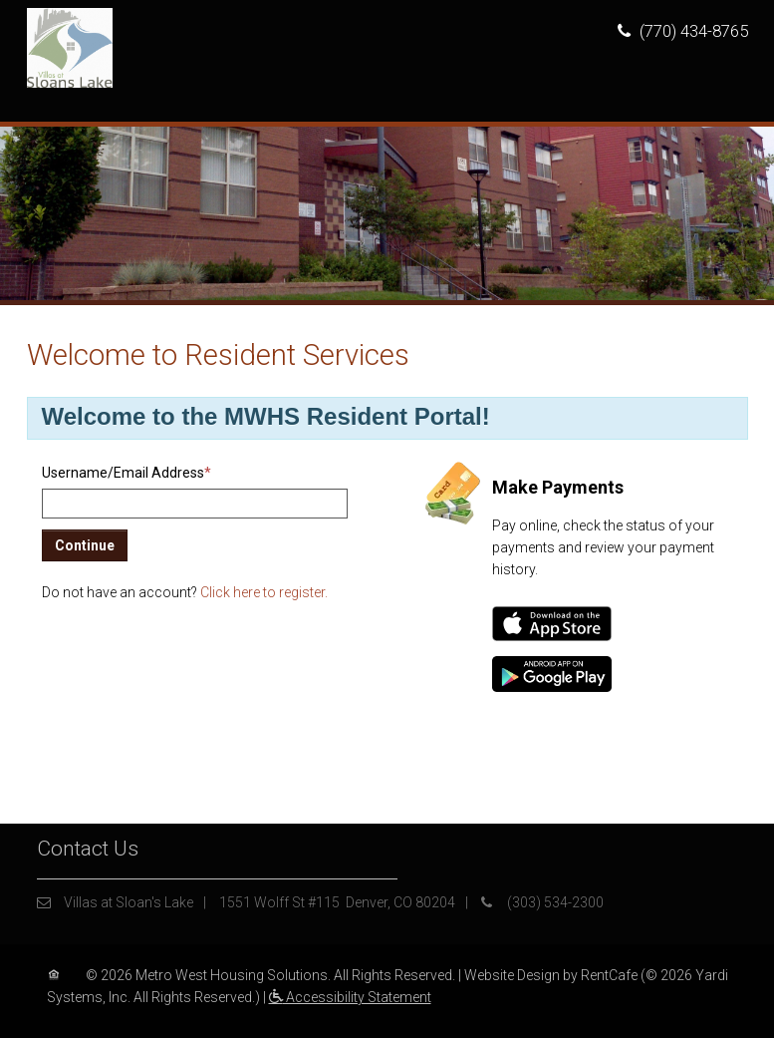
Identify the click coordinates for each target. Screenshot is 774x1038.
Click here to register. (264, 592)
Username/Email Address (126, 473)
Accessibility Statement (350, 997)
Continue (85, 545)
